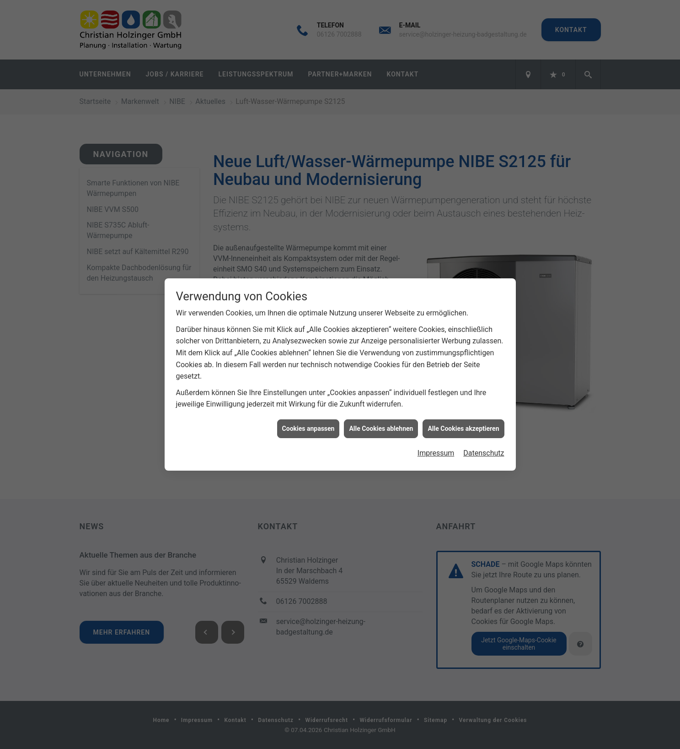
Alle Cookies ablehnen (381, 425)
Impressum (436, 449)
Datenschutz (483, 449)
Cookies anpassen (308, 425)
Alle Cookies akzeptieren (463, 425)
